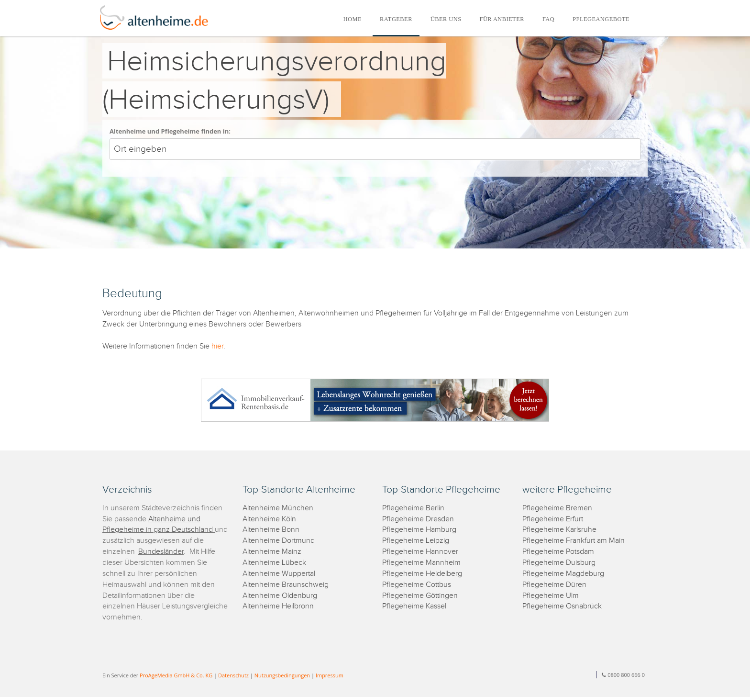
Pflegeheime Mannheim (421, 562)
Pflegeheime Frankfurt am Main (573, 540)
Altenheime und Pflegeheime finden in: (170, 131)
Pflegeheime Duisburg (559, 562)
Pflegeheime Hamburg (419, 529)
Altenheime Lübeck (274, 562)
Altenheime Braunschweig (286, 584)
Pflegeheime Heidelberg (422, 573)
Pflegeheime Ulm (550, 595)
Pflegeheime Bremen (557, 508)
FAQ (548, 19)
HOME (352, 19)
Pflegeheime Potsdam (558, 551)
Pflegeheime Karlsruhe (559, 529)
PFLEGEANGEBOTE (601, 19)
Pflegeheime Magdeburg (563, 573)
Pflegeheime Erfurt (552, 519)
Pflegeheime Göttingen (420, 595)
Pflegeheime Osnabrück (562, 606)
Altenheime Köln (269, 519)
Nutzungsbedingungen (282, 675)
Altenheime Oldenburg (280, 595)
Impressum (329, 675)
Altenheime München (278, 508)
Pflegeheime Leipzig (415, 540)
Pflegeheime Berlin (413, 508)
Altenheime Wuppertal (279, 573)
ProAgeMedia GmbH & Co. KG (176, 675)
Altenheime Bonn (271, 529)
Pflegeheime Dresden (418, 519)
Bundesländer (161, 551)
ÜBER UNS (446, 19)
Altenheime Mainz (272, 551)
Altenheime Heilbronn (278, 606)
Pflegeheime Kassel (414, 606)
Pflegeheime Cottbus (416, 584)
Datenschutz (233, 675)
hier (217, 346)
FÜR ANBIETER (502, 19)
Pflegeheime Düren (554, 584)
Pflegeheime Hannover (420, 551)
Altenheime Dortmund (279, 540)
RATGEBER (396, 19)
